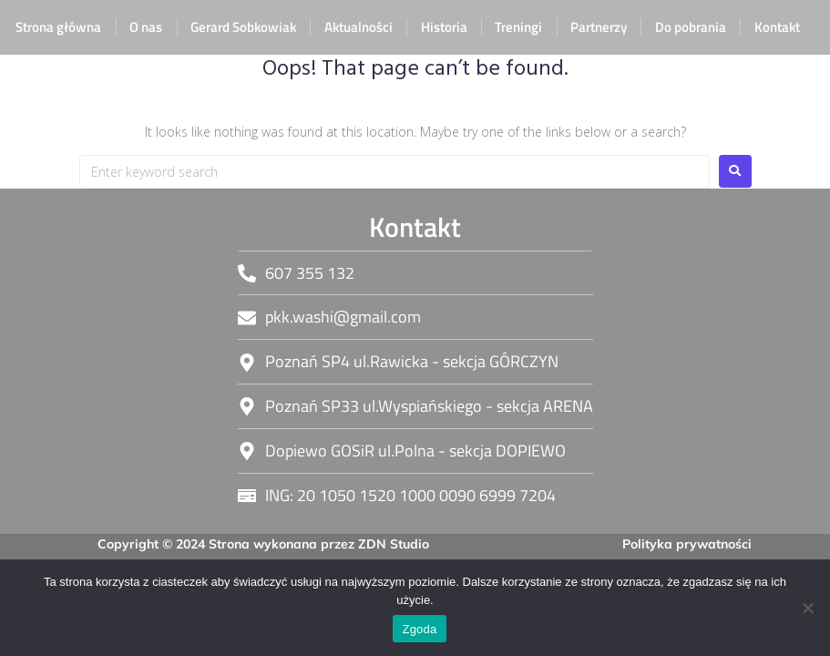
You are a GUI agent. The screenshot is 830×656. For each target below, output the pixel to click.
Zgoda (419, 629)
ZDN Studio (393, 544)
